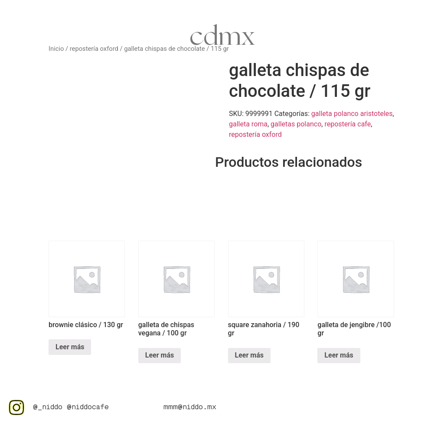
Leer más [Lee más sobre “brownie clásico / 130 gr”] (70, 347)
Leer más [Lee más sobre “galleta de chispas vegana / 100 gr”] (159, 355)
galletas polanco (296, 124)
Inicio (56, 49)
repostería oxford (94, 49)
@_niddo (47, 407)
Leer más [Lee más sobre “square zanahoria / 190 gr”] (249, 355)
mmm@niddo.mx (189, 407)
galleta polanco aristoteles (352, 113)
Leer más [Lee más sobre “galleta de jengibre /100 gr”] (338, 355)
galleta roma (248, 124)
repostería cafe (347, 124)
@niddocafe (88, 407)
